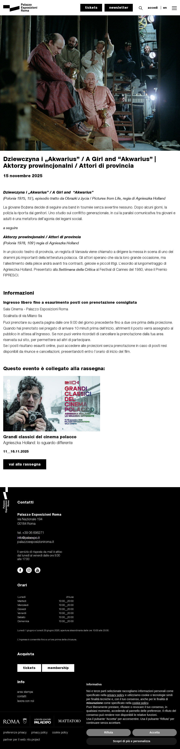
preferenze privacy (14, 732)
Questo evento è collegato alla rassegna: (54, 368)
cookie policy (60, 732)
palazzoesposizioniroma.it (35, 542)
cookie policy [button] (140, 703)
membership (58, 668)
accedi (153, 7)
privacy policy (39, 732)
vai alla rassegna (25, 464)
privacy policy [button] (115, 695)
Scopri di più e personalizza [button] (131, 741)
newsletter (118, 7)
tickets (91, 7)
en (165, 7)
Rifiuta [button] (108, 732)
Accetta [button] (155, 732)
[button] (139, 7)
